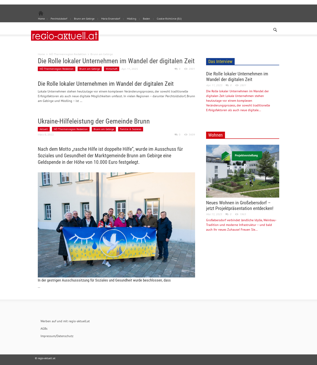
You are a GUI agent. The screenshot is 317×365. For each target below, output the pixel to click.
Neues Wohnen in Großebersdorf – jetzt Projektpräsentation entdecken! (239, 205)
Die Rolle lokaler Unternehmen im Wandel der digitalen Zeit (116, 61)
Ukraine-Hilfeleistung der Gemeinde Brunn (94, 121)
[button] (274, 28)
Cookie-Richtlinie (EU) (169, 18)
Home (41, 54)
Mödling (131, 18)
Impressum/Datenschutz (56, 336)
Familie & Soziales (130, 129)
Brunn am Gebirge (84, 18)
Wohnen (215, 135)
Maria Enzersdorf (110, 18)
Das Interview (220, 61)
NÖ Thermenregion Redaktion (67, 54)
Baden (146, 18)
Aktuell (44, 129)
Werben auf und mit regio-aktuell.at (65, 321)
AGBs (43, 329)
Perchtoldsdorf (59, 18)
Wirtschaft (111, 68)
